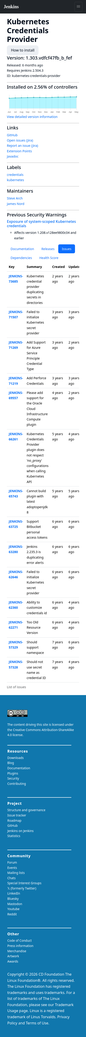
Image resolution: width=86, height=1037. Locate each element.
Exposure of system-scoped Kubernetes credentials (41, 223)
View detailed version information (32, 117)
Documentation (22, 249)
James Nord (15, 204)
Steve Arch (15, 198)
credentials (15, 174)
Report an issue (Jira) (22, 145)
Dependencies (21, 258)
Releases (47, 249)
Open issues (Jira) (20, 140)
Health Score (48, 258)
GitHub (12, 135)
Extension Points (19, 151)
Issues (66, 249)
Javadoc (12, 156)
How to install (22, 50)
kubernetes (15, 180)
